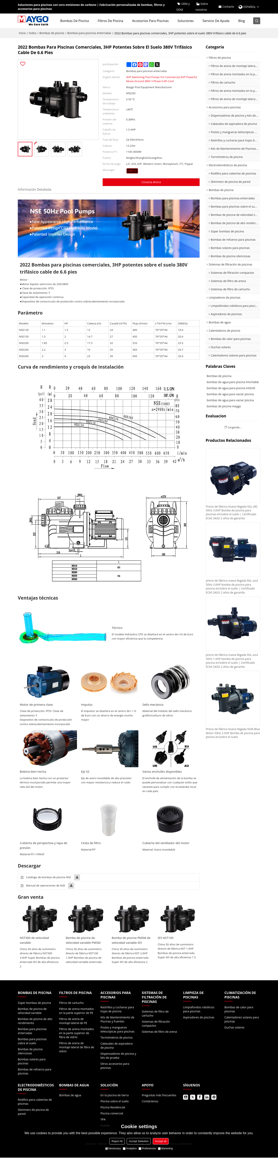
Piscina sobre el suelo (114, 1102)
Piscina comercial (111, 1114)
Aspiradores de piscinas (198, 1017)
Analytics (130, 1148)
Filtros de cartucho (71, 1003)
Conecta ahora (151, 182)
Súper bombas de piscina (34, 1003)
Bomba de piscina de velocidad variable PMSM (83, 940)
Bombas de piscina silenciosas (30, 1052)
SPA (102, 1120)
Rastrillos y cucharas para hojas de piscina (117, 1009)
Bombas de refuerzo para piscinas (34, 1072)
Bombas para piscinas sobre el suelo (32, 1041)
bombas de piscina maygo (224, 406)
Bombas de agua (70, 1095)
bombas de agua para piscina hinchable (233, 382)
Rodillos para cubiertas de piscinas (35, 1102)
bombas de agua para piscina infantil (231, 388)
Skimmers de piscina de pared (33, 1112)
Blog (242, 21)
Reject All (117, 1141)
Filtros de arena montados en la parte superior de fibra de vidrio (76, 1033)
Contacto (228, 7)
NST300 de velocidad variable (34, 940)
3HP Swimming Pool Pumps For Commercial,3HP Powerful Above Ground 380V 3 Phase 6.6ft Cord (161, 79)
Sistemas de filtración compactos (156, 1024)
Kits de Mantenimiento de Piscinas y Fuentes (117, 1019)
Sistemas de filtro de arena (159, 1032)
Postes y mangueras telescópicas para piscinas (117, 1030)
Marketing (165, 1148)
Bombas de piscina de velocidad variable (32, 1011)
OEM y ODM (183, 7)
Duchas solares (234, 1027)
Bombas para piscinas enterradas (89, 33)
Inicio (22, 33)
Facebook (199, 1097)
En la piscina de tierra (114, 1095)
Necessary (113, 1148)
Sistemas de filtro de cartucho (155, 1014)
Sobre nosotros (201, 7)
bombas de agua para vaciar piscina (230, 394)
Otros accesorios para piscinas (114, 1066)
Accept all (160, 1141)
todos (32, 33)
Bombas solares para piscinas (31, 1062)
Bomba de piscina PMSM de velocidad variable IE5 (131, 940)
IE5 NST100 (166, 938)
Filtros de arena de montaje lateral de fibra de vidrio (76, 1047)
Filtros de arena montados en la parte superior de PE (76, 1011)
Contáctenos (150, 1102)
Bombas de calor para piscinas (238, 1009)
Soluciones (186, 21)
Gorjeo (192, 1097)
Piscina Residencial (112, 1108)
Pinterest (213, 1097)
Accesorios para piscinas (151, 21)
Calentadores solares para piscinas (241, 1019)
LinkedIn (206, 1097)
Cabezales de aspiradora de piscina (116, 1046)
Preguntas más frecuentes (159, 1095)
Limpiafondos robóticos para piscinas (198, 1009)
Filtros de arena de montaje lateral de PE (73, 1021)
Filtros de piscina (111, 21)
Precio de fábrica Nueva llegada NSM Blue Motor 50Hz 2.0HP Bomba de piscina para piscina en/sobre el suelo (230, 735)
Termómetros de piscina (116, 1038)
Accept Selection (138, 1141)
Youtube (185, 1097)
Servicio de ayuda (216, 21)
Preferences (147, 1148)
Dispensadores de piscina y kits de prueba (118, 1056)
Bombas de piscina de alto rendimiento (35, 1021)
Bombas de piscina (75, 21)
